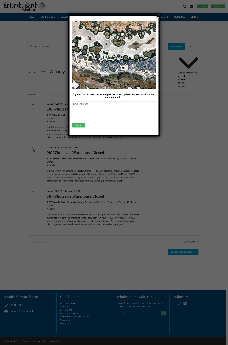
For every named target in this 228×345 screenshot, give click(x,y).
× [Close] (158, 16)
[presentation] (94, 114)
